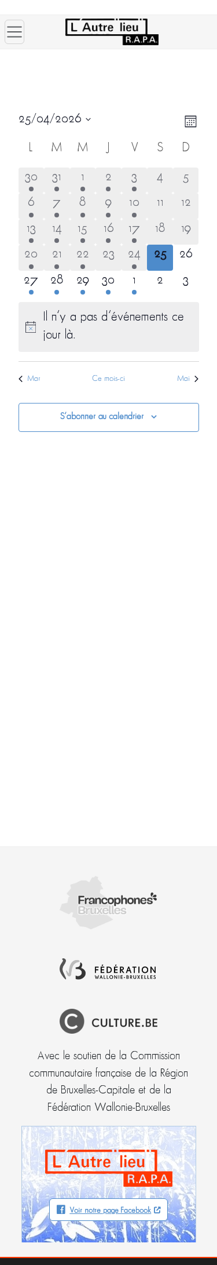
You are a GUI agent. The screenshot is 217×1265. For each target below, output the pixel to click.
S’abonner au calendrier (102, 416)
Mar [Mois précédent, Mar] (30, 379)
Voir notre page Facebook (110, 1210)
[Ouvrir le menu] (14, 32)
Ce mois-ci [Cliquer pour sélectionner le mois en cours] (108, 379)
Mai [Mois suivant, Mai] (187, 379)
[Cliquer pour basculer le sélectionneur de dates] (55, 119)
